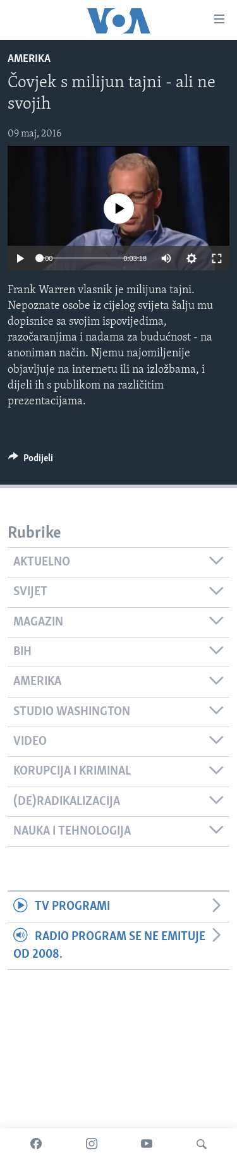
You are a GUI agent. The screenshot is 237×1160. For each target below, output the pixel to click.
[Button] (30, 461)
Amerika (29, 59)
